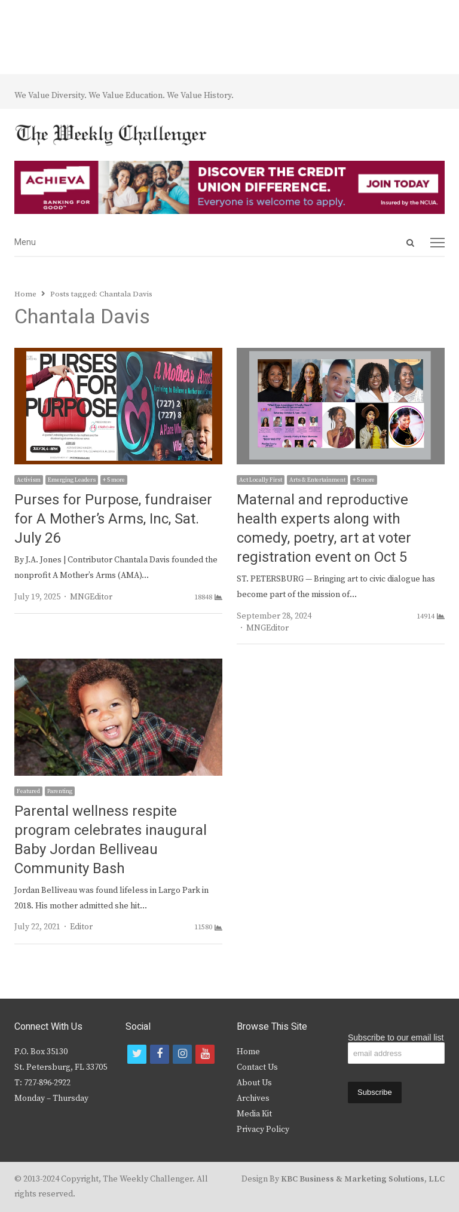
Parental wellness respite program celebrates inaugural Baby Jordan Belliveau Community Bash (110, 840)
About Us (254, 1083)
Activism (29, 479)
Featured (28, 791)
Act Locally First (260, 479)
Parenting (59, 791)
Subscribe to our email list (395, 1037)
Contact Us (257, 1067)
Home (248, 1051)
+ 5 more (114, 479)
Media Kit (254, 1114)
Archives (253, 1098)
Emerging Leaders (72, 479)
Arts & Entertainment (317, 479)
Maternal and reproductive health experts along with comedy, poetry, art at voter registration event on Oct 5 (324, 528)
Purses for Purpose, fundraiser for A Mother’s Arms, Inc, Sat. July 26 (113, 519)
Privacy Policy (263, 1129)
